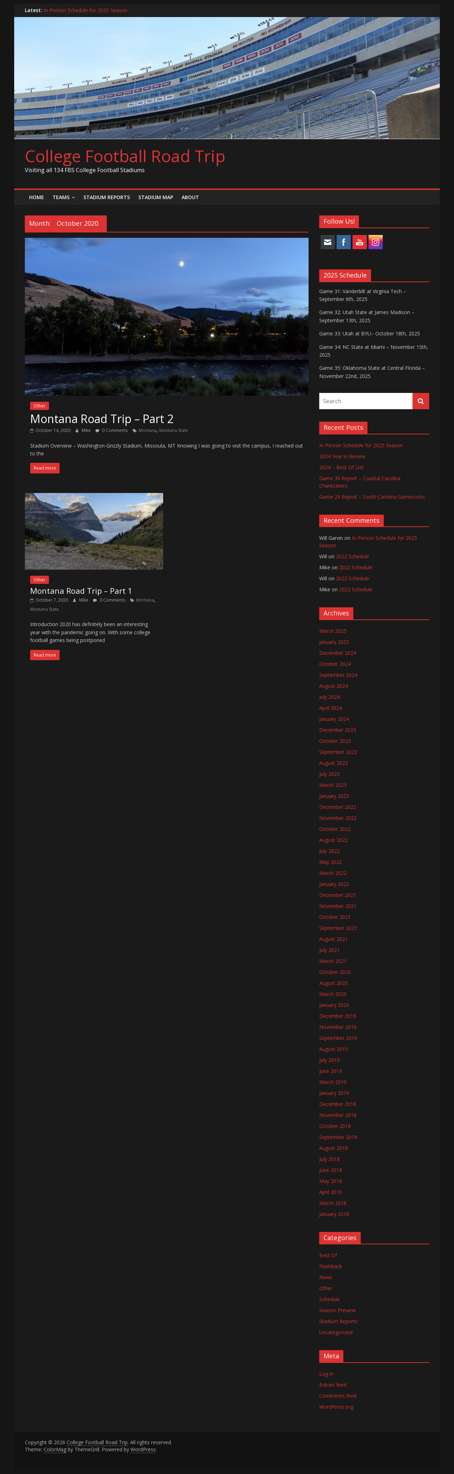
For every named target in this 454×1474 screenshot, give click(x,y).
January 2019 (334, 1093)
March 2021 (333, 961)
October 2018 (335, 1126)
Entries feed (333, 1384)
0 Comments (111, 430)
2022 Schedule (352, 556)
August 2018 (333, 1148)
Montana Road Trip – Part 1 (81, 590)
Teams (61, 197)
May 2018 (330, 1181)
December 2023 (337, 730)
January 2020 (334, 1005)
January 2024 (334, 719)
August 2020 (333, 983)
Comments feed (337, 1395)
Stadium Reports (106, 197)
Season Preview (337, 1310)
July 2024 (329, 697)
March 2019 (333, 1082)
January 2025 (334, 642)
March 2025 (333, 631)
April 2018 (330, 1192)
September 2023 (338, 752)
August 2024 (333, 686)
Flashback (330, 1266)
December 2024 (337, 653)
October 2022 (335, 829)
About (190, 197)
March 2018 (333, 1203)
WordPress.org (336, 1406)
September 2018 (338, 1137)
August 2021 (333, 939)
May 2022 (330, 862)
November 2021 (337, 906)
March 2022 (333, 873)
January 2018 (334, 1214)
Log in (326, 1373)
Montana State (173, 430)
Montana (147, 430)
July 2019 (329, 1060)
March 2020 (333, 994)
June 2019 (330, 1071)
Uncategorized (336, 1332)
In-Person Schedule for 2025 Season (85, 10)
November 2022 (337, 818)
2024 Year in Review (342, 456)
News (325, 1277)
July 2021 (329, 950)
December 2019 (337, 1016)
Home (36, 197)
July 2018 (329, 1159)
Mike (87, 430)
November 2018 (337, 1115)
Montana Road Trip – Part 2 (101, 418)
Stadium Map (155, 197)
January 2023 (334, 796)
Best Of (328, 1255)
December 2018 (337, 1104)
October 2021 (335, 917)
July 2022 (329, 851)
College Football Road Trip (125, 156)
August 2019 (333, 1049)
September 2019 (338, 1038)
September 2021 (338, 928)
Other (39, 406)
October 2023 (335, 741)
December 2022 (337, 807)
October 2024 (335, 664)
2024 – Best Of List (341, 467)
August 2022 (333, 840)
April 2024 (330, 708)
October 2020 (335, 972)
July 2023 (329, 774)
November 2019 (337, 1027)
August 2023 (333, 763)
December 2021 (337, 895)
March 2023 (333, 785)
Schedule (329, 1299)
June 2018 (330, 1170)
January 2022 (334, 884)
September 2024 (338, 675)
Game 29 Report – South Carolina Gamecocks (372, 496)
